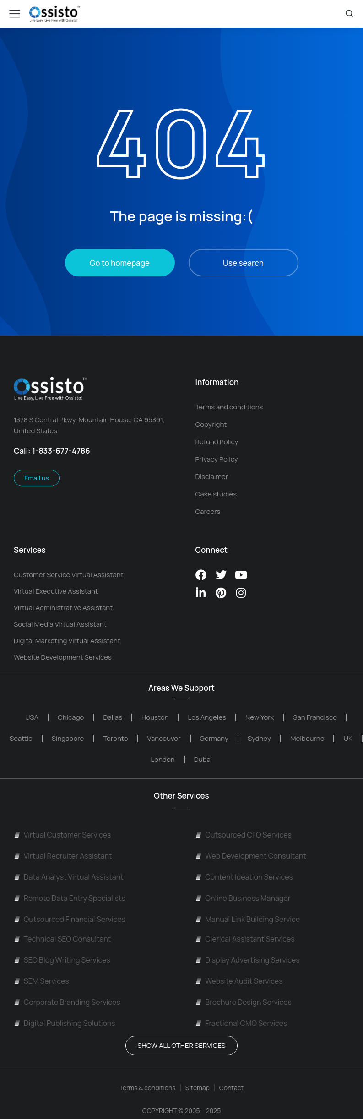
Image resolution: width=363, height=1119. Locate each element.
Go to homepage (120, 263)
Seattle (21, 738)
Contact (231, 1087)
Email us (36, 478)
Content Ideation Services (244, 877)
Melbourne (307, 738)
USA (31, 717)
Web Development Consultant (250, 856)
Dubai (203, 759)
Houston (154, 717)
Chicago (71, 717)
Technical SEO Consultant (62, 939)
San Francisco (315, 717)
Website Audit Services (239, 981)
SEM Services (41, 981)
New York (259, 717)
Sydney (259, 738)
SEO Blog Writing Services (62, 960)
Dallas (112, 717)
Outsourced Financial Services (69, 919)
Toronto (115, 738)
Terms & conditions (147, 1087)
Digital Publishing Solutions (64, 1023)
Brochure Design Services (243, 1002)
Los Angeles (207, 717)
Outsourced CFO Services (243, 835)
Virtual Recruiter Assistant (63, 856)
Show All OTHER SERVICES (181, 1045)
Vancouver (164, 738)
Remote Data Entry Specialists (69, 898)
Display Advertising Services (247, 960)
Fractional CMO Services (241, 1023)
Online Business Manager (243, 898)
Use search (243, 263)
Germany (214, 738)
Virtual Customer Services (62, 835)
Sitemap (197, 1087)
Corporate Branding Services (67, 1002)
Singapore (68, 738)
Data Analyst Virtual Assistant (69, 877)
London (163, 759)
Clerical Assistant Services (245, 939)
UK (347, 738)
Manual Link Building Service (247, 919)
